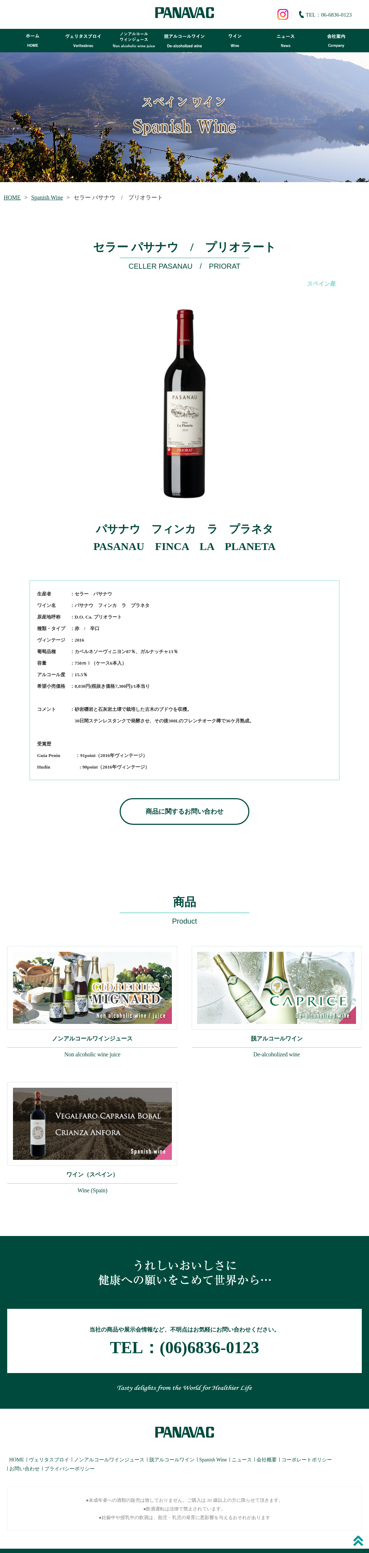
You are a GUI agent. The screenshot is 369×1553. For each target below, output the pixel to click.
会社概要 (267, 1445)
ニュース (242, 1445)
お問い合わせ (24, 1454)
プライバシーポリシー (69, 1454)
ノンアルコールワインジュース (109, 1445)
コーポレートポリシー (306, 1445)
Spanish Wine (47, 197)
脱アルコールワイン (172, 1445)
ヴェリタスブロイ (49, 1445)
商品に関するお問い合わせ (184, 811)
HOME (12, 197)
